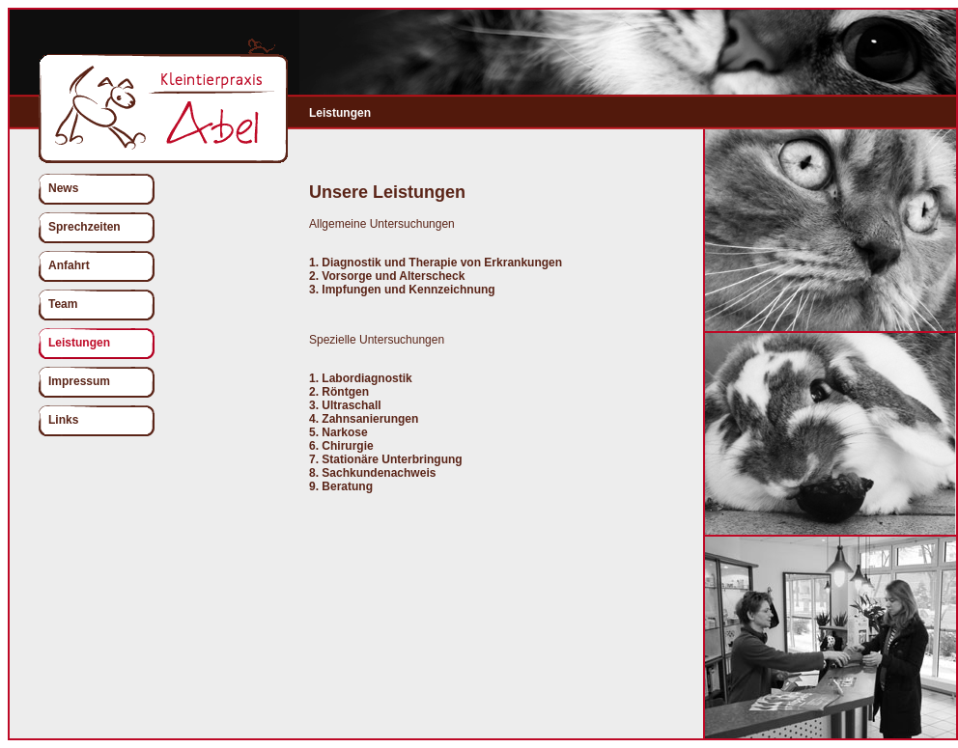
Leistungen (79, 342)
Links (63, 420)
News (63, 188)
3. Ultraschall (345, 405)
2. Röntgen (339, 392)
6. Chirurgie (341, 446)
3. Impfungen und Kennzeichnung (402, 289)
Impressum (79, 381)
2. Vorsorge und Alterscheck (387, 276)
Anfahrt (69, 265)
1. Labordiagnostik (360, 378)
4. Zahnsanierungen (363, 419)
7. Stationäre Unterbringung (386, 459)
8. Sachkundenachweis (372, 473)
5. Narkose (338, 432)
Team (62, 304)
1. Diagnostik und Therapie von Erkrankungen (435, 262)
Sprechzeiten (84, 227)
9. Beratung (341, 486)
